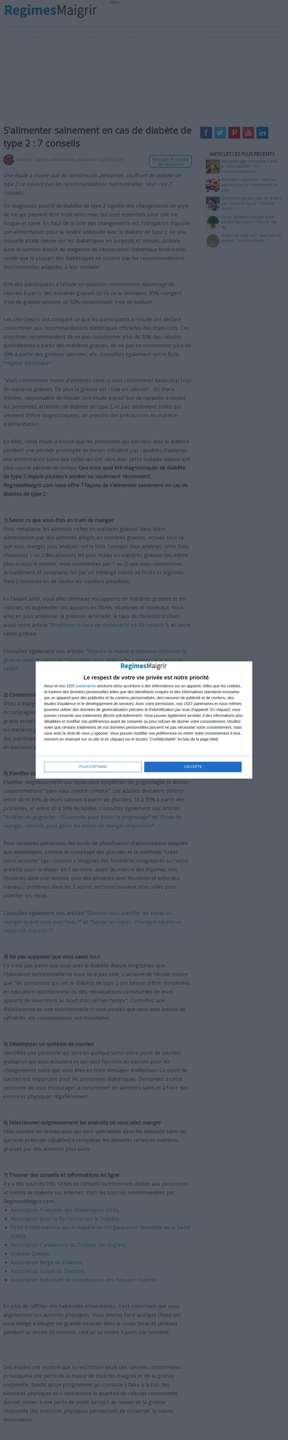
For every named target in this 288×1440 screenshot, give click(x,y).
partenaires (86, 686)
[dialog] (144, 720)
